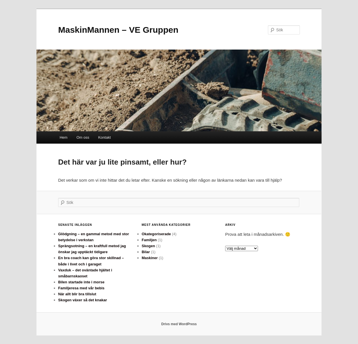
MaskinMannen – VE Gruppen (118, 29)
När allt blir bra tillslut (77, 294)
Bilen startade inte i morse (81, 282)
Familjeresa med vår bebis (81, 288)
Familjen (149, 240)
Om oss (82, 137)
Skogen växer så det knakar (82, 300)
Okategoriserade (156, 234)
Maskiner (150, 258)
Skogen (148, 246)
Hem (63, 137)
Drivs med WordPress (179, 324)
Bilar (146, 252)
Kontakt (104, 137)
